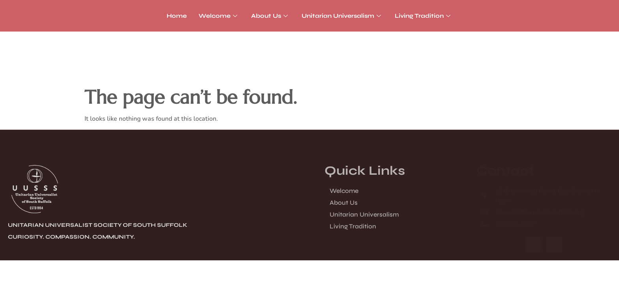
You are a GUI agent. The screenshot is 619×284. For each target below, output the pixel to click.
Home (177, 15)
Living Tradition (423, 15)
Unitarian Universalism (342, 15)
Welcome (219, 15)
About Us (270, 15)
